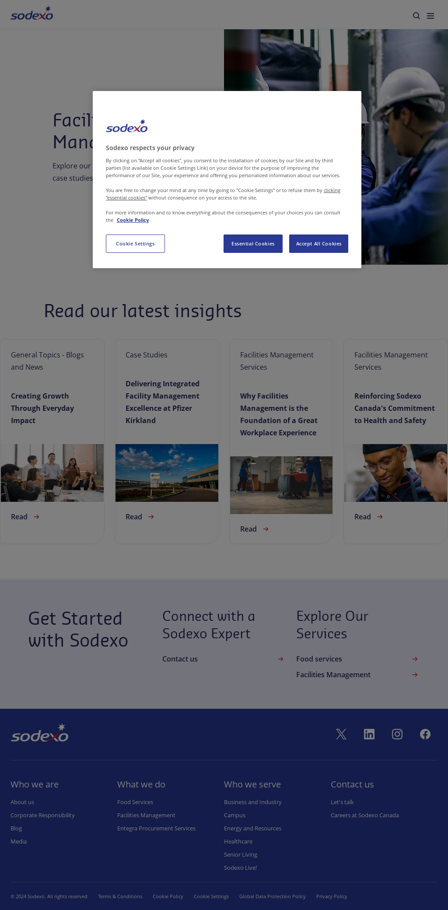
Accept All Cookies (319, 243)
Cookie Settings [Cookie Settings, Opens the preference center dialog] (135, 243)
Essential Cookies (253, 243)
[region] (227, 179)
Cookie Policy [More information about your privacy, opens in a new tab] (133, 220)
